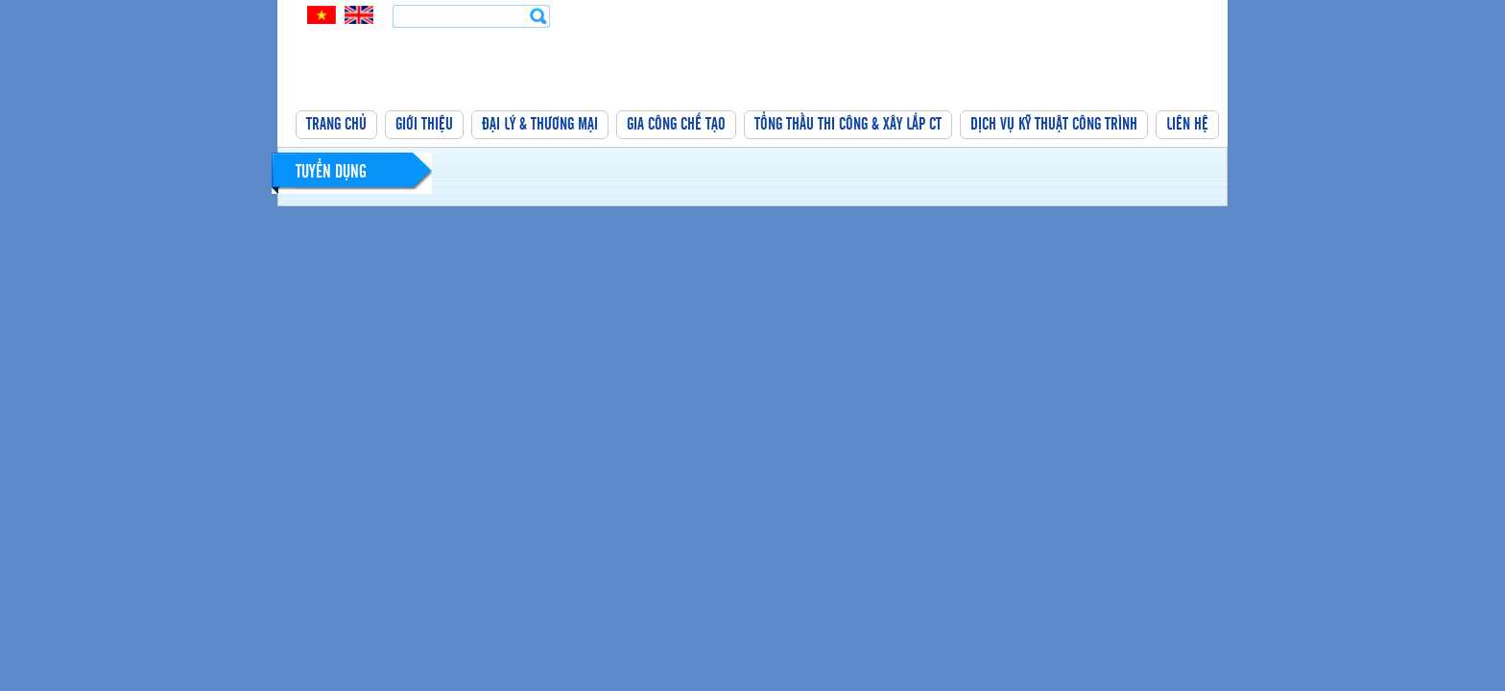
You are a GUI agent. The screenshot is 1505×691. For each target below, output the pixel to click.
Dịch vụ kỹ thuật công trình (1053, 124)
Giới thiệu (424, 124)
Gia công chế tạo (676, 124)
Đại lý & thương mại (540, 124)
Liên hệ (1187, 124)
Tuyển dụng (331, 172)
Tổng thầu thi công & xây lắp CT (848, 124)
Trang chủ (336, 124)
